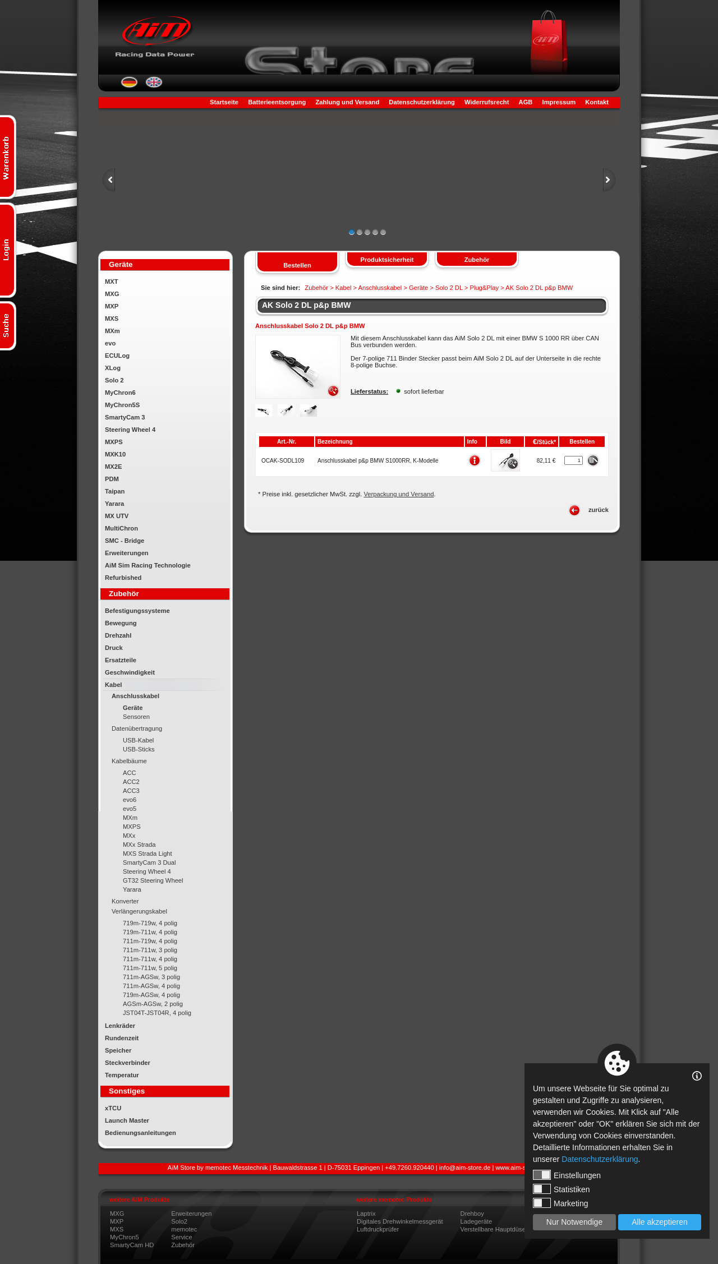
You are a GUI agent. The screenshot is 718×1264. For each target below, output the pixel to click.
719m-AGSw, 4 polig (151, 994)
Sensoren (136, 716)
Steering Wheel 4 (130, 429)
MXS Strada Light (147, 853)
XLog (113, 368)
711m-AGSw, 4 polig (151, 985)
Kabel (113, 684)
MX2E (113, 466)
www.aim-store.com (523, 1167)
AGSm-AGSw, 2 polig (153, 1003)
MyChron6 (120, 392)
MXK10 (115, 454)
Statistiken (561, 1189)
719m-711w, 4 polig (150, 932)
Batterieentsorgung (277, 102)
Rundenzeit (122, 1038)
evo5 (129, 808)
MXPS (114, 442)
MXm (112, 330)
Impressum (559, 102)
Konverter (125, 901)
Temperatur (122, 1075)
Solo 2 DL (449, 287)
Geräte (132, 707)
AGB (526, 102)
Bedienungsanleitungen (140, 1132)
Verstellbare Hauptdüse (493, 1229)
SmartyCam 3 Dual (149, 862)
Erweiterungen (127, 553)
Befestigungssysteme (137, 610)
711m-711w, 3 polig (150, 950)
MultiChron (121, 528)
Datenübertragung (137, 728)
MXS (111, 318)
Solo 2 (114, 380)
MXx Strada (139, 844)
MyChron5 (124, 1237)
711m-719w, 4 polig (150, 941)
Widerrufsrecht (486, 102)
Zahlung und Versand (347, 102)
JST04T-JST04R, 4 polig (157, 1012)
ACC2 (131, 781)
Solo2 (179, 1221)
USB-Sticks (139, 749)
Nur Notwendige (574, 1221)
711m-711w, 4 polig (150, 959)
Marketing (560, 1203)
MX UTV (116, 516)
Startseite (224, 102)
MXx (129, 835)
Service (181, 1237)
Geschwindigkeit (130, 672)
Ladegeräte (477, 1221)
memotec (184, 1229)
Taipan (115, 491)
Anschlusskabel (135, 696)
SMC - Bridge (124, 540)
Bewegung (121, 623)
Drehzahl (118, 635)
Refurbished (123, 577)
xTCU (113, 1108)
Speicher (118, 1050)
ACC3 (131, 790)
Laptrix (366, 1213)
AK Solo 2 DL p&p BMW (306, 305)
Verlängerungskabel (139, 911)
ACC (129, 772)
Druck (114, 647)
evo (110, 343)
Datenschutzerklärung (422, 102)
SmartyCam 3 (125, 417)
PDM (112, 479)
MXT (111, 281)
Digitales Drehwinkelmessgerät (400, 1221)
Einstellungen (567, 1175)
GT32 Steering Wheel (153, 880)
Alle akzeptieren (660, 1221)
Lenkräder (120, 1025)
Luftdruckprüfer (378, 1229)
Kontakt (597, 102)
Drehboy (472, 1213)
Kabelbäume (129, 761)
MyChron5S (122, 405)
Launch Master (127, 1120)
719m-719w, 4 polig (150, 923)
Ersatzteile (120, 660)
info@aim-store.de (465, 1167)
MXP (111, 306)
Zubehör (183, 1245)
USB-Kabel (138, 740)
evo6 (129, 799)
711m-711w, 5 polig (150, 968)
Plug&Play (484, 287)
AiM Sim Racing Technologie (148, 565)
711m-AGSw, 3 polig (151, 977)
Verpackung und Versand (398, 494)
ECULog (117, 355)
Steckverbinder (127, 1062)
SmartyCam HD (132, 1245)
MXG (112, 293)
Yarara (114, 503)
